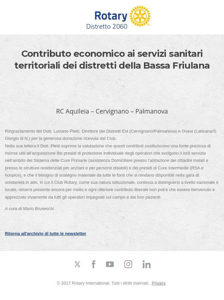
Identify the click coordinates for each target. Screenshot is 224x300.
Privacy (159, 283)
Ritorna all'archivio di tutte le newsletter (45, 233)
